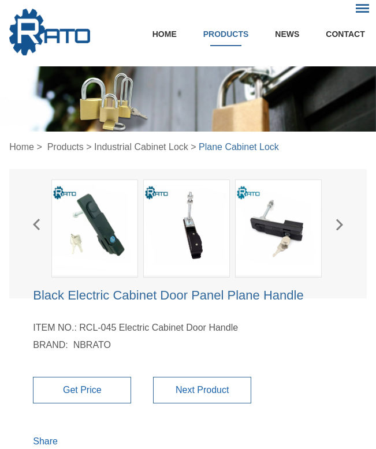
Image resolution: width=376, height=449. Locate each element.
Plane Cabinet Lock (239, 147)
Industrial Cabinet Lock (141, 147)
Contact (345, 34)
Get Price (82, 390)
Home (164, 34)
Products (226, 34)
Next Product (202, 390)
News (287, 34)
